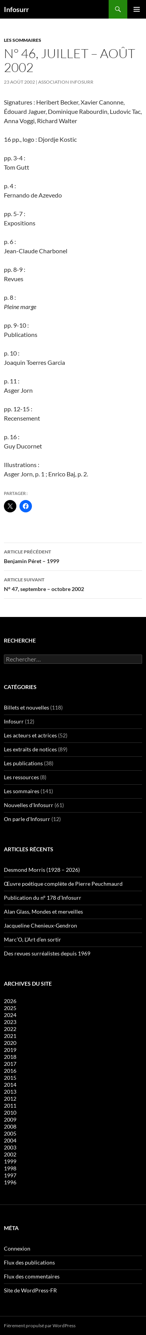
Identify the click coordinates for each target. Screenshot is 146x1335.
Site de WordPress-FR (30, 1290)
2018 (10, 1056)
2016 (10, 1070)
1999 (10, 1161)
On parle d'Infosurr (27, 819)
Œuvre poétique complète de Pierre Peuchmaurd (63, 883)
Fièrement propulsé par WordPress (40, 1325)
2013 (10, 1091)
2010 (10, 1112)
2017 (10, 1063)
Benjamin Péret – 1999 (73, 555)
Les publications (23, 763)
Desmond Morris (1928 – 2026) (42, 869)
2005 (10, 1133)
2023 (10, 1022)
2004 (10, 1140)
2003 (10, 1147)
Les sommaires (22, 40)
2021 (10, 1036)
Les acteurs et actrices (30, 735)
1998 (10, 1168)
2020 (10, 1042)
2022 (10, 1029)
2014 (10, 1084)
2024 (10, 1015)
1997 (10, 1175)
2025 (10, 1008)
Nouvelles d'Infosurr (28, 805)
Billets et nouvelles (26, 707)
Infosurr (16, 9)
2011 (10, 1105)
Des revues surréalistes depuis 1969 (47, 953)
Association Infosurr (65, 82)
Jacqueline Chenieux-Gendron (40, 925)
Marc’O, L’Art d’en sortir (32, 939)
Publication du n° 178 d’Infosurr (42, 897)
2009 (10, 1119)
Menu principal (136, 9)
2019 (10, 1049)
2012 (10, 1098)
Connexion (17, 1248)
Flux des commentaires (32, 1276)
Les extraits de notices (30, 749)
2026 (10, 1001)
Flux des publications (29, 1262)
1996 (10, 1182)
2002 (10, 1154)
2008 (10, 1126)
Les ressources (21, 777)
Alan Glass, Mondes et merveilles (43, 911)
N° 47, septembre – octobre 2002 (73, 583)
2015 (10, 1077)
